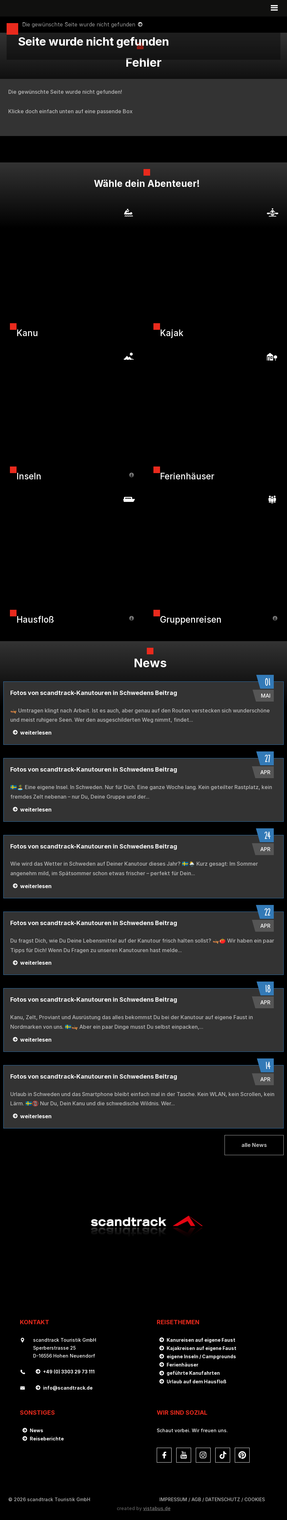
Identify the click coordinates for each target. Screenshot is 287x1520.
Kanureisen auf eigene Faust (201, 1340)
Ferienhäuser (182, 1364)
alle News (254, 1145)
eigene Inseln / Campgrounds (201, 1356)
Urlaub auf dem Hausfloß (196, 1381)
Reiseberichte (47, 1438)
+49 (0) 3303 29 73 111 (69, 1371)
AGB (196, 1499)
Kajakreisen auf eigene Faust (201, 1348)
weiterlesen (36, 732)
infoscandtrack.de (68, 1388)
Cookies (254, 1499)
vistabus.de (157, 1508)
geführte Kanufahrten (193, 1373)
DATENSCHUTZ (222, 1499)
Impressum (173, 1499)
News (36, 1430)
